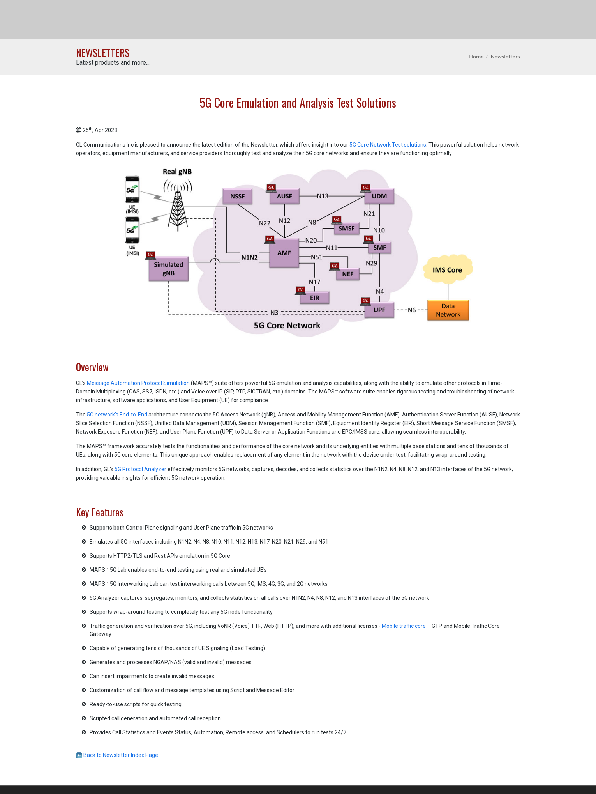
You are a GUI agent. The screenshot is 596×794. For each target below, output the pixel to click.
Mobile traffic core (404, 626)
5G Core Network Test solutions (387, 145)
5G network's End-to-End (117, 414)
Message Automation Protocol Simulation (138, 383)
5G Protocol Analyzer (140, 469)
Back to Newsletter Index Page (117, 755)
